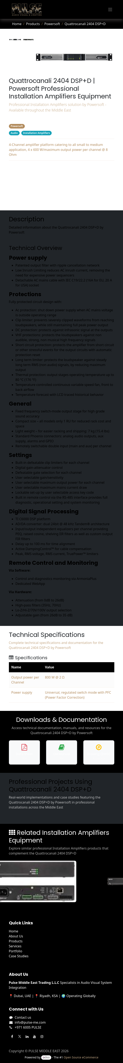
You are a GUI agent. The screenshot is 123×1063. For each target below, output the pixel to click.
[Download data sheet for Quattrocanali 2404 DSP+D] (24, 752)
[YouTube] (34, 1036)
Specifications (61, 176)
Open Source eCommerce (81, 1057)
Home (17, 24)
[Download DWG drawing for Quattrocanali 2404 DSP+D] (98, 752)
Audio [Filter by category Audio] (14, 133)
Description (61, 168)
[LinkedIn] (27, 1036)
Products (33, 24)
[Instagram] (42, 1036)
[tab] (15, 39)
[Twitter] (19, 1036)
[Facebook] (12, 1036)
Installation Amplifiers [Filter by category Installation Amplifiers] (36, 133)
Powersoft (52, 24)
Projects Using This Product (61, 193)
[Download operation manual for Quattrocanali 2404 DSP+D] (61, 752)
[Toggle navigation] (110, 9)
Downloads (61, 184)
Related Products (61, 201)
